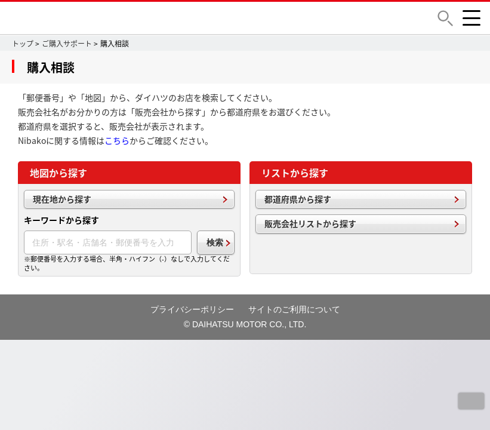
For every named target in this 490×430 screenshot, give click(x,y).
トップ (22, 43)
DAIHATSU (98, 18)
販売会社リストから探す (310, 223)
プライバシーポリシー (192, 309)
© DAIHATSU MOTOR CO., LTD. (245, 324)
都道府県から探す (297, 199)
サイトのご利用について (294, 309)
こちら (117, 140)
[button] (445, 18)
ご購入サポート (67, 43)
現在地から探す (62, 199)
